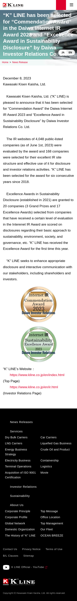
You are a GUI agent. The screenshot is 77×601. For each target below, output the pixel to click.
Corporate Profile (16, 517)
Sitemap (28, 555)
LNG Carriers (13, 443)
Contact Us (10, 549)
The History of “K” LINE (20, 535)
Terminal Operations (18, 466)
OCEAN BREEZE (52, 535)
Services (16, 431)
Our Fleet (47, 529)
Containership (50, 460)
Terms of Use (54, 549)
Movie (44, 472)
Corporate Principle (17, 511)
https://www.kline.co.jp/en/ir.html (34, 387)
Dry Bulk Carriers (16, 437)
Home (5, 62)
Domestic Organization (20, 529)
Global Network (15, 523)
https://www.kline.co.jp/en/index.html (37, 375)
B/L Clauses (10, 555)
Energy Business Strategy (16, 452)
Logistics (46, 466)
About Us (17, 505)
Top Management (52, 523)
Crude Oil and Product (55, 449)
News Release (20, 62)
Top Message (49, 511)
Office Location (50, 517)
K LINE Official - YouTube (27, 567)
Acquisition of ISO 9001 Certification (20, 475)
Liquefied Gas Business (56, 443)
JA (62, 52)
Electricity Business (18, 460)
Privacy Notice (31, 549)
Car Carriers (49, 437)
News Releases (21, 422)
